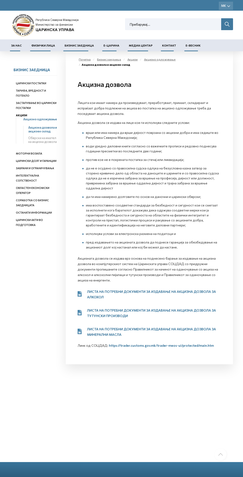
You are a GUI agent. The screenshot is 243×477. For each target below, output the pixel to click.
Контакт (169, 45)
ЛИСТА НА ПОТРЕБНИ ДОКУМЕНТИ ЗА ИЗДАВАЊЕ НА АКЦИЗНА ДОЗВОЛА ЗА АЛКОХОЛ (151, 294)
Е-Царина (111, 45)
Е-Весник (193, 45)
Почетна (85, 59)
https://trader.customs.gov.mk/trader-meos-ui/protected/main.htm (161, 345)
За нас (16, 45)
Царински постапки (31, 83)
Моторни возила (29, 153)
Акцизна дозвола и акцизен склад (42, 129)
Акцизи (21, 115)
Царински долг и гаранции (36, 160)
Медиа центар (141, 45)
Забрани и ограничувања (35, 168)
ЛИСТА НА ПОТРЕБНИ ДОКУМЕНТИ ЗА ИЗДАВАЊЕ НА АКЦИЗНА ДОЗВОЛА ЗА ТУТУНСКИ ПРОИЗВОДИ (151, 313)
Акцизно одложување (40, 119)
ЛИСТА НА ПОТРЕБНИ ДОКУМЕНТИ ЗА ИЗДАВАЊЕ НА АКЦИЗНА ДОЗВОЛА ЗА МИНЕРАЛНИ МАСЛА (151, 332)
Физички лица (43, 45)
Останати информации (34, 212)
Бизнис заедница (79, 45)
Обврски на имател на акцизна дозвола (42, 140)
